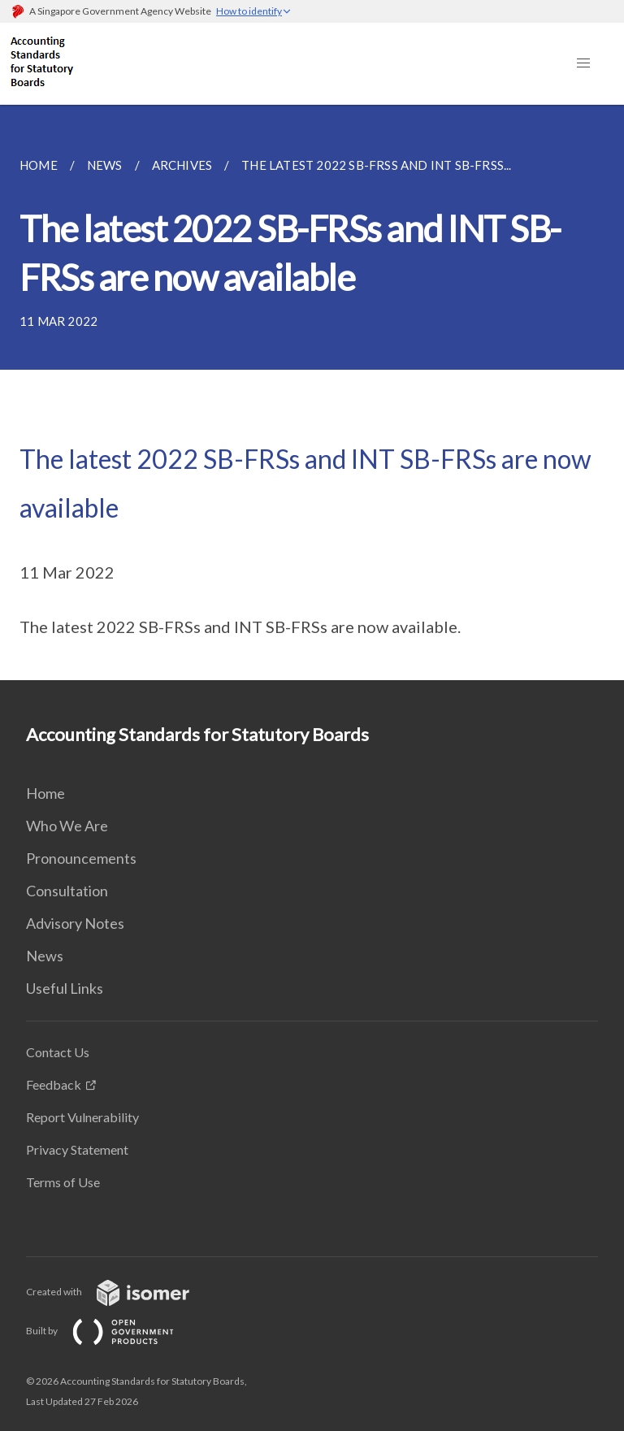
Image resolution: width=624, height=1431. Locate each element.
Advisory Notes (75, 923)
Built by (113, 1331)
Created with (120, 1292)
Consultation (67, 891)
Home (45, 793)
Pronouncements (81, 858)
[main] (312, 392)
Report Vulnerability (82, 1117)
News (44, 956)
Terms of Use (63, 1182)
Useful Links (64, 988)
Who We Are (67, 826)
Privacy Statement (77, 1149)
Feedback (53, 1084)
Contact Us (57, 1052)
